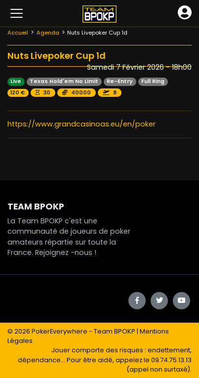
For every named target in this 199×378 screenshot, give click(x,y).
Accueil (17, 33)
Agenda (48, 33)
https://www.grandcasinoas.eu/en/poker (81, 124)
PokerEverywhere (59, 331)
